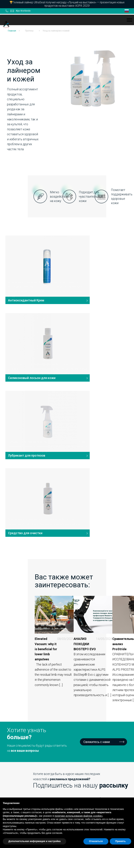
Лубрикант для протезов (25, 346)
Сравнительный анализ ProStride (107, 457)
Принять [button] (120, 841)
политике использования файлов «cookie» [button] (79, 815)
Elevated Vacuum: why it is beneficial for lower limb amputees (26, 462)
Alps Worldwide (23, 10)
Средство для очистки (88, 346)
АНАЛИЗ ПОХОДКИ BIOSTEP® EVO (66, 460)
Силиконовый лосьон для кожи (95, 272)
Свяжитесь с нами (96, 552)
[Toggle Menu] (129, 18)
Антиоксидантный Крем (25, 272)
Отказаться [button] (96, 841)
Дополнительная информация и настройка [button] (34, 841)
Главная (12, 29)
